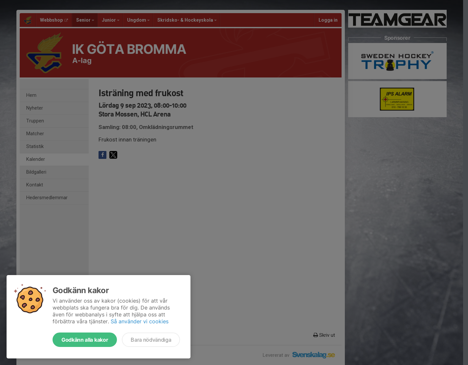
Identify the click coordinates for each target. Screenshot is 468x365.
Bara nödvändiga (151, 339)
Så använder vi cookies (139, 321)
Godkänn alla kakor (84, 339)
